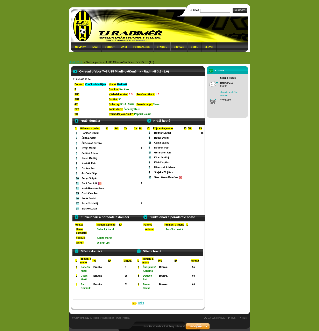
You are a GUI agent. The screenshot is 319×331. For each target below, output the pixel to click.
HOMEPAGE (76, 62)
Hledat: (195, 10)
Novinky (80, 47)
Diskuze (179, 47)
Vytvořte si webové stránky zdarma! (164, 326)
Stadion (162, 47)
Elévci (209, 47)
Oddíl (194, 47)
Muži (95, 47)
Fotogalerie (141, 47)
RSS (233, 318)
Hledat (240, 10)
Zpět (141, 303)
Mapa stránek (216, 318)
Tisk (244, 318)
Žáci (124, 47)
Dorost (110, 47)
